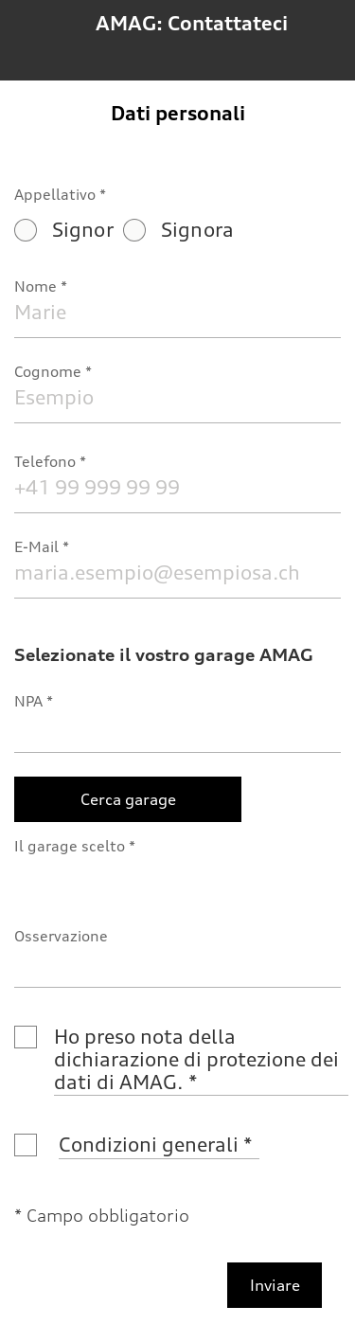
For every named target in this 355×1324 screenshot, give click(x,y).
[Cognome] (177, 397)
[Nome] (177, 312)
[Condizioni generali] (25, 1145)
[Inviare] (274, 1285)
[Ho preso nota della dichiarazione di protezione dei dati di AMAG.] (25, 1037)
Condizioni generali (149, 1144)
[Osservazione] (177, 962)
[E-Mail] (177, 572)
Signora (178, 230)
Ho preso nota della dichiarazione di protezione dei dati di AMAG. (199, 1059)
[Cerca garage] (127, 799)
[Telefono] (177, 487)
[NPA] (177, 727)
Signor (64, 230)
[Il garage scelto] (177, 872)
